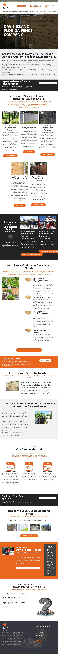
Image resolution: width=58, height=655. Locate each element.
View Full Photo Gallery (29, 535)
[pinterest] (50, 11)
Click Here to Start (45, 360)
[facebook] (53, 11)
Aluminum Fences (35, 104)
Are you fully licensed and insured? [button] (11, 597)
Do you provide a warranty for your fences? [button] (13, 600)
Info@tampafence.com (41, 638)
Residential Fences (6, 11)
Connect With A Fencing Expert (47, 497)
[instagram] (55, 11)
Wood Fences (18, 106)
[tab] (15, 594)
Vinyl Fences (43, 104)
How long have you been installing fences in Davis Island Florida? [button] (14, 594)
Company (36, 11)
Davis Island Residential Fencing (31, 254)
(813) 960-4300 (39, 635)
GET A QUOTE (21, 6)
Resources (42, 11)
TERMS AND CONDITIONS (11, 647)
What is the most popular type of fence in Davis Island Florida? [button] (14, 603)
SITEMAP (3, 647)
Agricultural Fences (28, 11)
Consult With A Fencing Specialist (48, 83)
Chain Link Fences (47, 154)
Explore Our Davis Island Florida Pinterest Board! (28, 567)
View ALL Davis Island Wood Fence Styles (29, 350)
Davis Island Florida (20, 554)
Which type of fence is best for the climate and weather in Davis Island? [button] (14, 606)
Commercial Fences (17, 11)
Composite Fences (28, 106)
